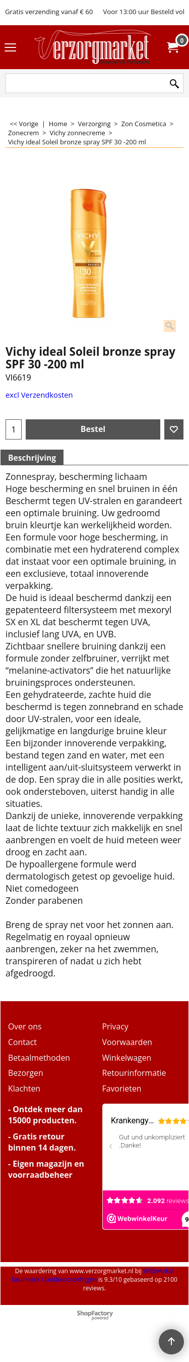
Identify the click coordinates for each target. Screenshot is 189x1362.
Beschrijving (32, 457)
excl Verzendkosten (39, 395)
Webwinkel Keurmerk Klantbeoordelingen (93, 1275)
